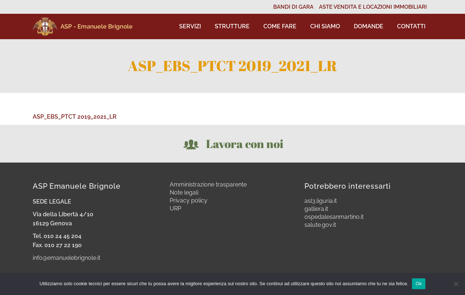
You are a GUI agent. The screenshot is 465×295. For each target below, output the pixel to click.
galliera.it (316, 209)
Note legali (184, 192)
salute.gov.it (320, 225)
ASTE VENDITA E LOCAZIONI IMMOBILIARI (373, 7)
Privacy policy (188, 200)
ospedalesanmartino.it (334, 217)
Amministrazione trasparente (208, 184)
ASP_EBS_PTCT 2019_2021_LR (75, 116)
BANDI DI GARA (293, 7)
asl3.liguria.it (320, 201)
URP (175, 208)
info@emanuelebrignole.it (66, 257)
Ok (419, 283)
